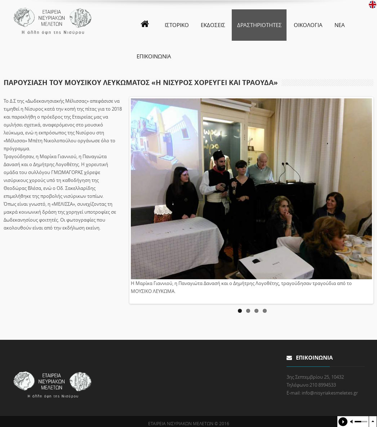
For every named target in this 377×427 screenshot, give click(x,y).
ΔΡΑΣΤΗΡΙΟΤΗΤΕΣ (259, 24)
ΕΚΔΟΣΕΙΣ (213, 24)
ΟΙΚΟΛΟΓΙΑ (308, 24)
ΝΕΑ (339, 24)
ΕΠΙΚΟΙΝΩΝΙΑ (154, 56)
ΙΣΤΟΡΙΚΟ (177, 24)
